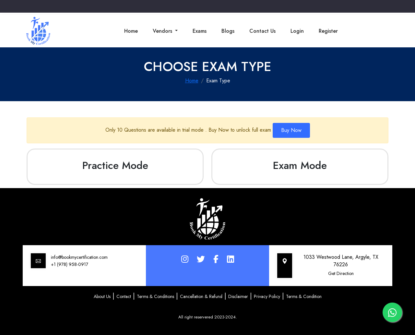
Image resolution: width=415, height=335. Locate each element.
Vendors (163, 31)
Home (131, 31)
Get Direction (341, 273)
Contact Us (262, 31)
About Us (102, 296)
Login (297, 31)
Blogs (227, 31)
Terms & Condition (304, 296)
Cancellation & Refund (201, 296)
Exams (200, 31)
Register (328, 31)
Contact (123, 296)
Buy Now (291, 130)
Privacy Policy (267, 296)
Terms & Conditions (155, 296)
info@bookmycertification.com (79, 257)
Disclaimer (238, 296)
